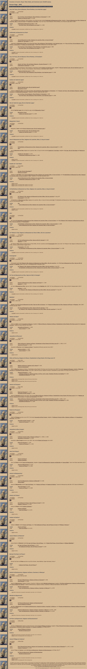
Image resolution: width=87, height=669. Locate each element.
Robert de (22, 392)
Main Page (11, 6)
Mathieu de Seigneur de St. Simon (28, 365)
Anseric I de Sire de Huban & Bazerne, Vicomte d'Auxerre (32, 64)
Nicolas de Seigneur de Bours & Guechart (31, 579)
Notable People (33, 6)
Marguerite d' (14, 68)
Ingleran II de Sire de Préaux (27, 565)
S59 (13, 53)
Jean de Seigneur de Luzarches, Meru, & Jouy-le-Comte (35, 40)
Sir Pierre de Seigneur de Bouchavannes (72, 583)
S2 (12, 592)
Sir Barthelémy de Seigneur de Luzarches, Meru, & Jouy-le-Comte (37, 147)
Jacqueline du (22, 370)
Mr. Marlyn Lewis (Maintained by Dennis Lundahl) (47, 666)
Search (37, 6)
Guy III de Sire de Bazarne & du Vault (29, 25)
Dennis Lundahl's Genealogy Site (46, 6)
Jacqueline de (27, 324)
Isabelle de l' (33, 21)
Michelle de (49, 583)
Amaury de (22, 458)
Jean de (22, 328)
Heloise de (22, 172)
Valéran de (29, 347)
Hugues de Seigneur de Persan (30, 282)
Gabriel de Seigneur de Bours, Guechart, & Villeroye (40, 606)
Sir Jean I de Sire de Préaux (35, 543)
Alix (19, 148)
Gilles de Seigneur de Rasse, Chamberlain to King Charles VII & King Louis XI (58, 324)
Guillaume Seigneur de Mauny (63, 417)
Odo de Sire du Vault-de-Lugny (71, 67)
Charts (27, 6)
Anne (21, 581)
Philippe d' (22, 504)
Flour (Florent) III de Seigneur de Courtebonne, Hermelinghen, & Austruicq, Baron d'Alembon (41, 646)
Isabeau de (22, 460)
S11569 (13, 29)
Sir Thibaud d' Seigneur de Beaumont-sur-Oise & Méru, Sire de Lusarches (36, 196)
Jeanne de (22, 344)
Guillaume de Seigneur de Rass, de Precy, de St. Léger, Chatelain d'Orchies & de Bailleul (41, 373)
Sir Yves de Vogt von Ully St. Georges (31, 240)
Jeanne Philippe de (17, 584)
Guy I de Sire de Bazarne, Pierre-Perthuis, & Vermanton (32, 16)
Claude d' (37, 627)
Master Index (23, 6)
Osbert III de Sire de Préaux (55, 543)
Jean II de (29, 484)
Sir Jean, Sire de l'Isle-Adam (71, 150)
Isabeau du (24, 18)
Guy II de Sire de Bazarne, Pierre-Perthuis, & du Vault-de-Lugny (46, 43)
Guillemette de (53, 20)
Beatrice (20, 284)
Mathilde (20, 241)
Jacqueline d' (23, 438)
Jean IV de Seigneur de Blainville (49, 462)
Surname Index (17, 6)
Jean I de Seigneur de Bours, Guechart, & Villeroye (34, 588)
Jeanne (66, 462)
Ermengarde (20, 197)
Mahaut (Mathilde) (69, 543)
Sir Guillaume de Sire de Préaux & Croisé (29, 502)
